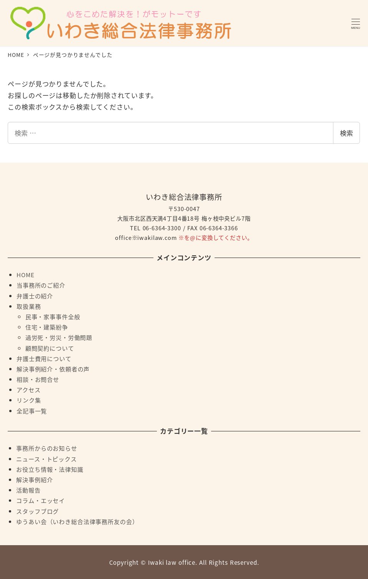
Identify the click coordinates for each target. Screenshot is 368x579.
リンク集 (29, 400)
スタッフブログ (37, 511)
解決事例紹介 (34, 479)
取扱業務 (29, 306)
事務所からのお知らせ (46, 448)
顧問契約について (49, 348)
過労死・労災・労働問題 (58, 337)
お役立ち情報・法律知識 (49, 469)
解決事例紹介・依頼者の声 (53, 368)
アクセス (28, 389)
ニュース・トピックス (46, 458)
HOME (25, 274)
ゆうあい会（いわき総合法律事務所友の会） (77, 521)
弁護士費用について (44, 358)
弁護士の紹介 (35, 295)
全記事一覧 (32, 410)
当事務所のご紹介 (41, 285)
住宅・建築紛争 (46, 327)
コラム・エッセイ (40, 500)
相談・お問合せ (38, 379)
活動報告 (28, 490)
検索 (346, 133)
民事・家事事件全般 (52, 316)
